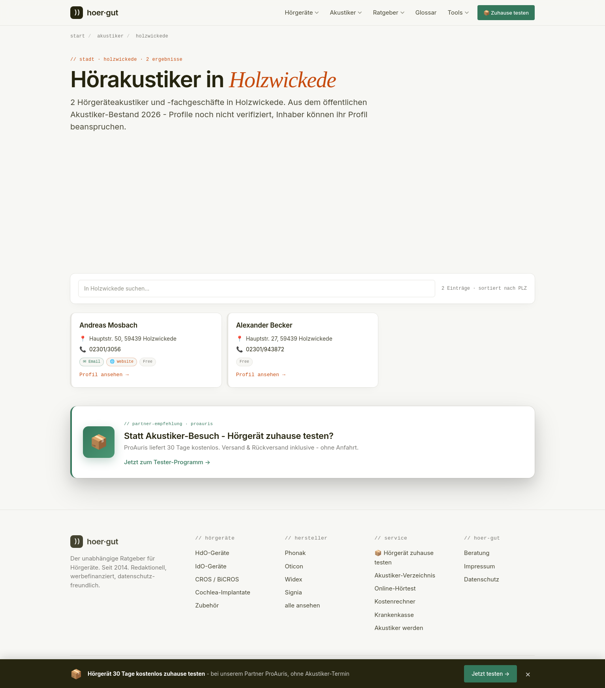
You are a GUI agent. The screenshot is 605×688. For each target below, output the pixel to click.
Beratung (476, 552)
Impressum (479, 566)
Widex (293, 579)
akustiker (110, 36)
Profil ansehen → (104, 374)
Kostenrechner (394, 601)
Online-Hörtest (394, 588)
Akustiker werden (398, 627)
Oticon (294, 566)
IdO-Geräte (210, 566)
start (77, 36)
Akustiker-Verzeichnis (404, 575)
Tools (458, 12)
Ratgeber (388, 12)
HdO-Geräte (212, 552)
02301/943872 (265, 348)
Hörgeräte (302, 12)
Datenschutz (481, 579)
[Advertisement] (302, 214)
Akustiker (346, 12)
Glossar (426, 12)
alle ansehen (302, 605)
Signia (293, 592)
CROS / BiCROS (217, 579)
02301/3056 (105, 348)
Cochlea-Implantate (222, 592)
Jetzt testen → (490, 673)
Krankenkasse (394, 614)
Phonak (295, 552)
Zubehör (207, 605)
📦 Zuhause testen (506, 12)
